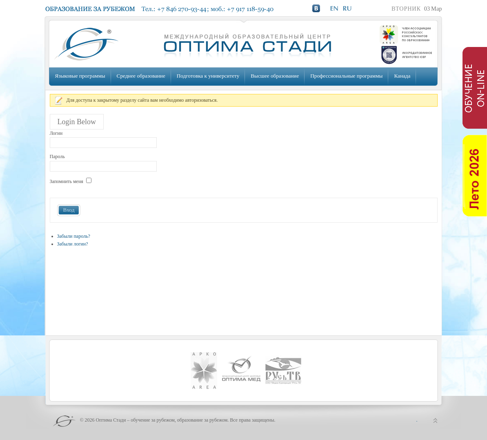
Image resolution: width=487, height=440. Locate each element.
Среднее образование (141, 76)
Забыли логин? (72, 244)
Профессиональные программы (346, 76)
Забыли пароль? (73, 236)
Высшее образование (275, 76)
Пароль (57, 156)
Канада (402, 76)
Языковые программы (80, 76)
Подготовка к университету (208, 76)
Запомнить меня (66, 181)
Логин (56, 133)
